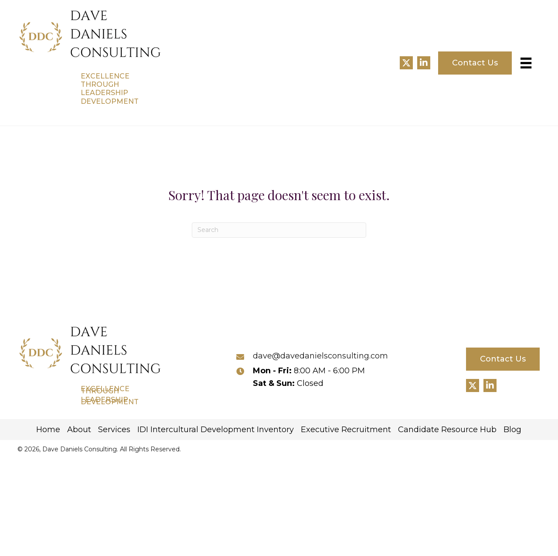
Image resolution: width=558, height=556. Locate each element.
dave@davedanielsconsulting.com (320, 356)
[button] (406, 62)
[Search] (279, 230)
